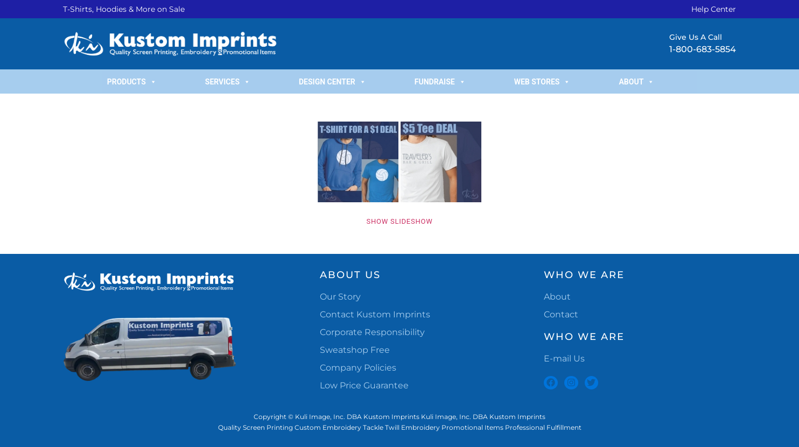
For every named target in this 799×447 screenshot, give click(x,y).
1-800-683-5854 (702, 49)
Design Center (332, 82)
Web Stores (542, 82)
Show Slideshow (400, 221)
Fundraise (440, 82)
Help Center (713, 9)
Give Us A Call (695, 37)
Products (132, 82)
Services (227, 82)
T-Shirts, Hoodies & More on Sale (124, 9)
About (636, 82)
